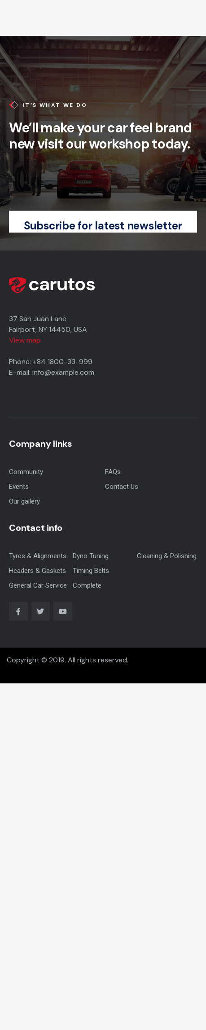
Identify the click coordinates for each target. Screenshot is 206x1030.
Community (26, 472)
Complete (87, 585)
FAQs (113, 472)
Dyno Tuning (91, 556)
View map (25, 340)
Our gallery (24, 501)
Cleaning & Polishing (167, 556)
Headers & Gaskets (37, 571)
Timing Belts (91, 571)
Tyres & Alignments (37, 556)
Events (19, 487)
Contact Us (121, 487)
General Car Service (38, 585)
